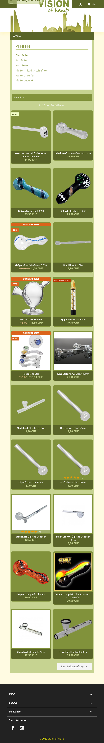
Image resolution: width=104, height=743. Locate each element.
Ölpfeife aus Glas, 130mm (73, 373)
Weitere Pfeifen (25, 75)
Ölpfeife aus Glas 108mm (73, 482)
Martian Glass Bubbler (31, 319)
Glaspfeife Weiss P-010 (31, 265)
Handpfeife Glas (31, 373)
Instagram (22, 728)
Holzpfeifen (22, 65)
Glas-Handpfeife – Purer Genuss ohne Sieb (31, 155)
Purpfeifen (22, 60)
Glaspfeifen (22, 55)
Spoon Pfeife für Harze (73, 153)
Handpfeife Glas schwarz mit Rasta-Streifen (73, 596)
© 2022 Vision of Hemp (52, 738)
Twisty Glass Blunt (73, 319)
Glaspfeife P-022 (73, 210)
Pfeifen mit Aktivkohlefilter (32, 70)
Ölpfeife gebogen (31, 536)
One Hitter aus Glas (73, 265)
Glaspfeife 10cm (31, 428)
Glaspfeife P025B (31, 210)
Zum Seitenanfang (74, 667)
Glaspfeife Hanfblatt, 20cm (73, 651)
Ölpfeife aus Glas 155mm (73, 428)
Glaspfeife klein (31, 651)
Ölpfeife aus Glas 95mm (31, 482)
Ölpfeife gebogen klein (73, 538)
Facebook (12, 728)
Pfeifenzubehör (25, 80)
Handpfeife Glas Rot (31, 594)
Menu (17, 35)
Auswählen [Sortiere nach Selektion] (52, 97)
